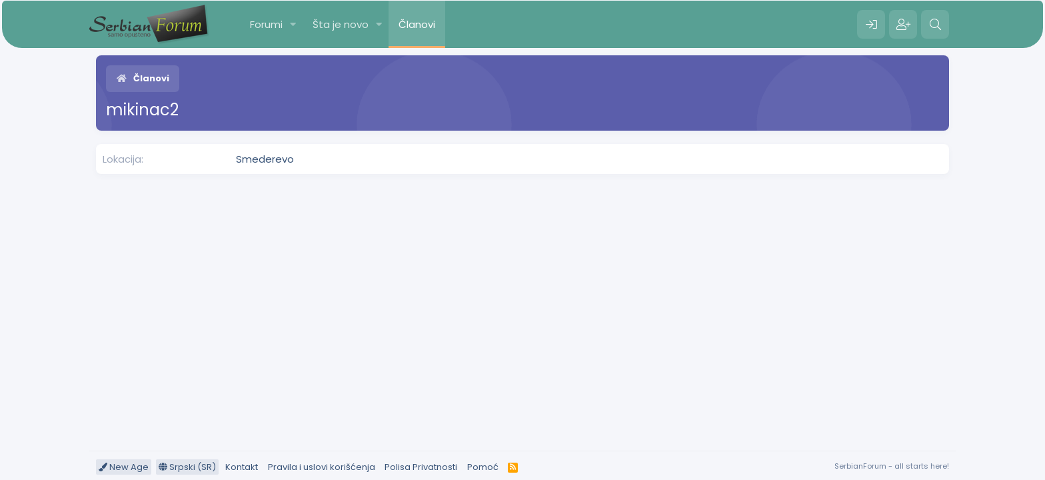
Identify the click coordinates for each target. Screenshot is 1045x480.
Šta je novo (341, 24)
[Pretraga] (935, 24)
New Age (124, 467)
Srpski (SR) (187, 467)
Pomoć (483, 467)
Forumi (266, 24)
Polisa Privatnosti (421, 467)
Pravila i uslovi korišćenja (321, 467)
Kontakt (241, 467)
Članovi (417, 24)
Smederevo (265, 159)
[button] (293, 24)
